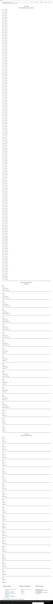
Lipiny (22, 590)
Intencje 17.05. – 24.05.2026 (9, 592)
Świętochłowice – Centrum (25, 589)
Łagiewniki (23, 593)
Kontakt (49, 2)
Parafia (41, 2)
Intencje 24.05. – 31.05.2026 (9, 591)
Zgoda (22, 592)
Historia (32, 2)
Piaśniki (22, 591)
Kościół (36, 2)
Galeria (45, 2)
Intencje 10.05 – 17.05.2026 (9, 595)
